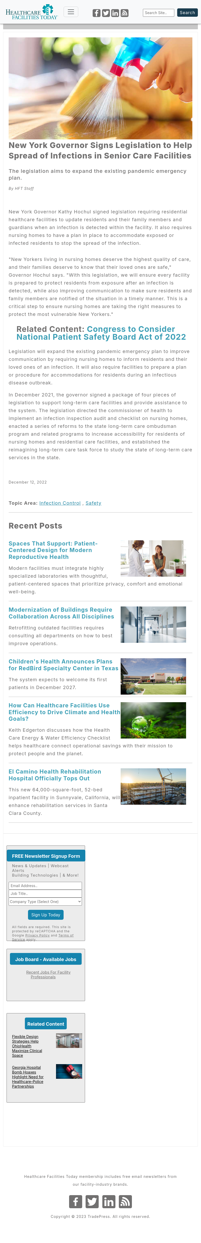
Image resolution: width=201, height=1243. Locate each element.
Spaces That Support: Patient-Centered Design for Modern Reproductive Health (53, 550)
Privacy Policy (37, 935)
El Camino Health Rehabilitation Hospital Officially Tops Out (55, 774)
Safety (94, 503)
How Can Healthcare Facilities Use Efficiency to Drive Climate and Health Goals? (65, 712)
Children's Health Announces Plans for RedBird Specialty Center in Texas (64, 664)
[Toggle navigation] (71, 12)
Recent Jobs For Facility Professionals (48, 974)
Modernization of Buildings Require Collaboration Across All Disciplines (61, 613)
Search (187, 12)
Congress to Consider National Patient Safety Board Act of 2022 (101, 333)
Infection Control (60, 503)
